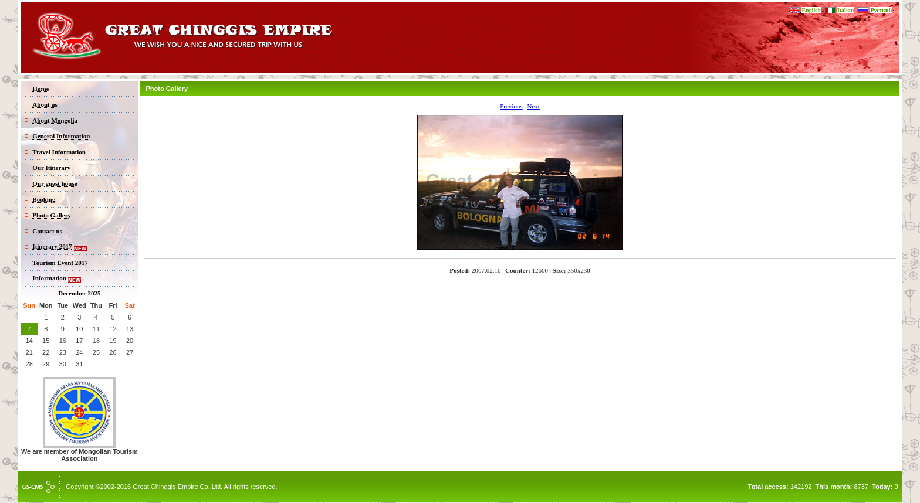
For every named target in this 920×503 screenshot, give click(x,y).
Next (533, 106)
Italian (845, 10)
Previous (511, 106)
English (810, 10)
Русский (881, 10)
